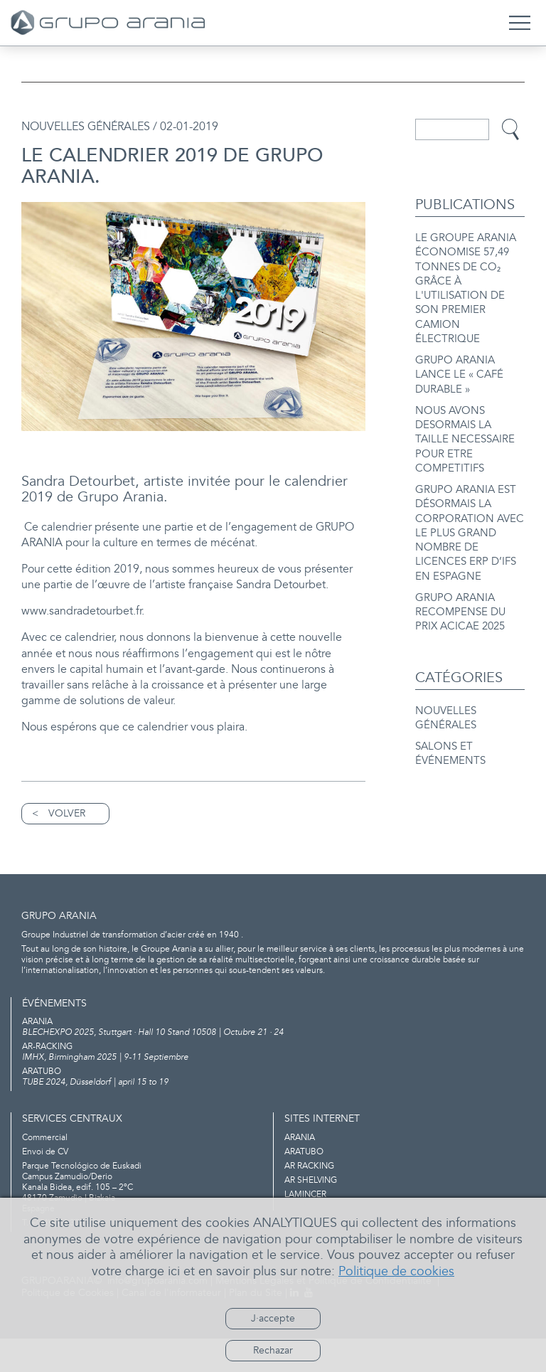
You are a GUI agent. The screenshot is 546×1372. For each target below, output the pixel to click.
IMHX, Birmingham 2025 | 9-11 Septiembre (273, 1085)
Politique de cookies (396, 1271)
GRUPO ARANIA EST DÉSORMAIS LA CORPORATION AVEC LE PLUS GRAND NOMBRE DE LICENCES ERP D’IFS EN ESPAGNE (469, 514)
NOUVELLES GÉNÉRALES (445, 691)
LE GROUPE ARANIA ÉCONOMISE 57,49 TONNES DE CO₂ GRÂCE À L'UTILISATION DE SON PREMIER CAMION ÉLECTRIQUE (465, 286)
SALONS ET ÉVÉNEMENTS (450, 724)
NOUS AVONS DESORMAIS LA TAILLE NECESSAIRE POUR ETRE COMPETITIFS (465, 426)
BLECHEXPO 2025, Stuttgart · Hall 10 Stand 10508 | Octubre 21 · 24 (273, 1060)
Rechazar (273, 1350)
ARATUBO (303, 1185)
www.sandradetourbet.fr (89, 628)
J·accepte (273, 1318)
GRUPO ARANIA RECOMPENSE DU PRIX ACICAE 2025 (460, 588)
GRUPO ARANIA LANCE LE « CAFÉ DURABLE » (459, 366)
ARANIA (299, 1171)
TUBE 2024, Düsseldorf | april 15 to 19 (273, 1110)
